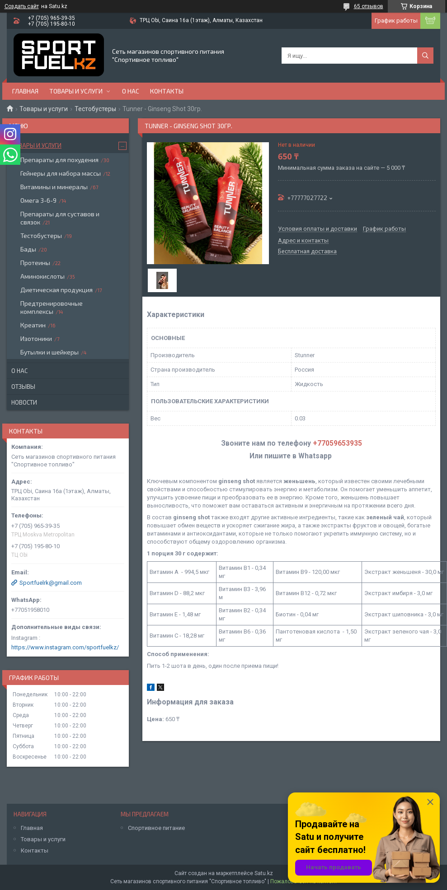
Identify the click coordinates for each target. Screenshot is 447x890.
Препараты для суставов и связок (59, 218)
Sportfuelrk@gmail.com (50, 582)
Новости (24, 402)
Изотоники (36, 338)
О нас (130, 91)
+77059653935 (337, 443)
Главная (25, 91)
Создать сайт (22, 6)
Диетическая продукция (56, 290)
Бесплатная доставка (307, 251)
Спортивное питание (156, 828)
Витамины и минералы (54, 187)
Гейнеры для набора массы (60, 173)
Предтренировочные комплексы (51, 307)
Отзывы (23, 386)
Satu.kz (263, 873)
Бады (28, 249)
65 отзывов (368, 6)
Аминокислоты (42, 276)
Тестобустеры (95, 108)
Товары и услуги (76, 91)
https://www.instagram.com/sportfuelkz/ (65, 647)
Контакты (167, 91)
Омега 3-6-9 (38, 200)
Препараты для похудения (59, 159)
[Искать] (425, 55)
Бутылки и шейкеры (49, 352)
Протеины (35, 262)
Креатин (33, 325)
